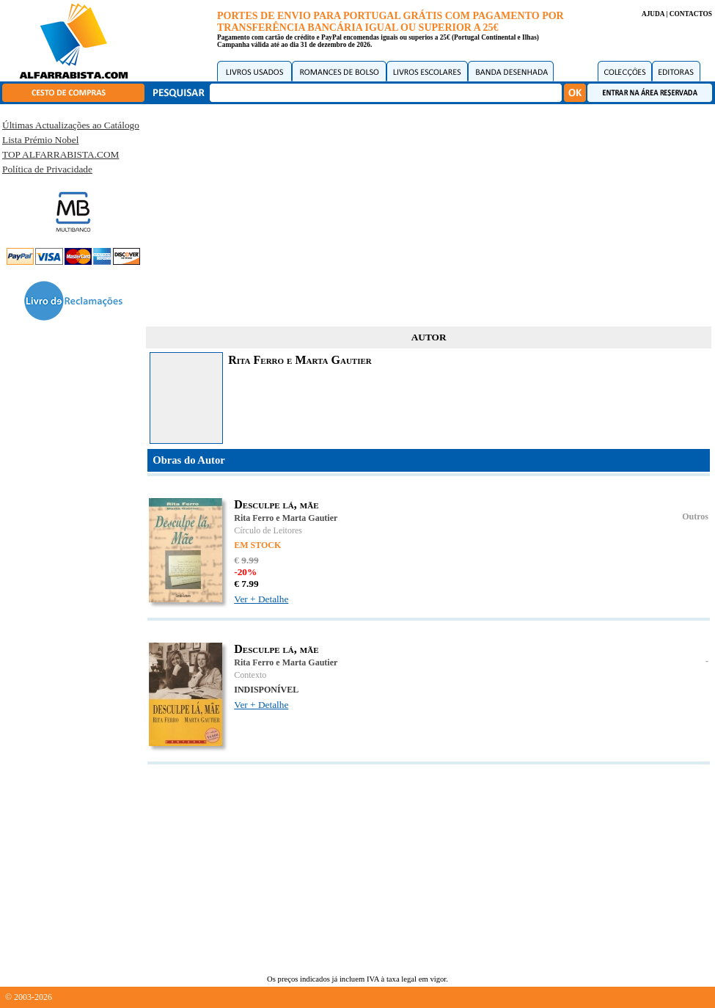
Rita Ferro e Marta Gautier (285, 518)
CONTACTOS (691, 14)
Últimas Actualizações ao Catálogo (70, 125)
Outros (695, 516)
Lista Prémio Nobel (40, 139)
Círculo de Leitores (268, 530)
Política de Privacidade (47, 169)
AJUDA (653, 14)
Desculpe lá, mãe (276, 504)
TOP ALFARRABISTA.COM (60, 154)
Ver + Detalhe (261, 599)
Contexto (250, 675)
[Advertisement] (429, 212)
